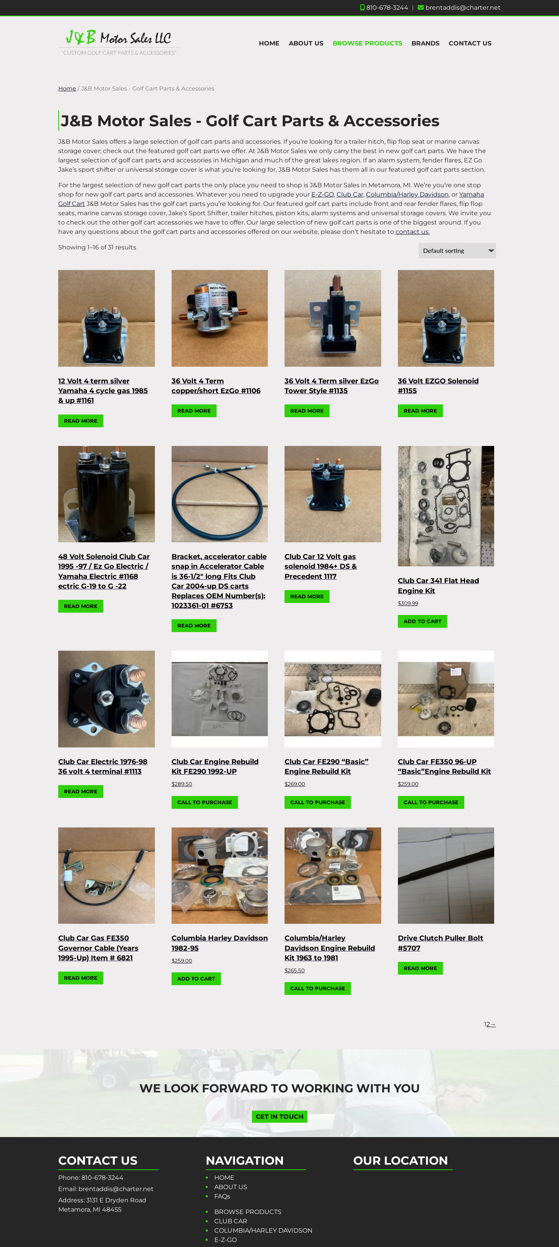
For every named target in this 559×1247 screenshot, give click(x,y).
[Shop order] (457, 250)
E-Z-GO (322, 194)
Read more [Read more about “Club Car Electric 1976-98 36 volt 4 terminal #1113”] (80, 791)
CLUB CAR (230, 1221)
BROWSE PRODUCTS (367, 43)
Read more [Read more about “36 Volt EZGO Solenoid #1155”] (420, 411)
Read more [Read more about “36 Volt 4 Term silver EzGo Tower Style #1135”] (307, 411)
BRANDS (425, 43)
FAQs (222, 1196)
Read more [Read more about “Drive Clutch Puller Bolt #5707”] (420, 968)
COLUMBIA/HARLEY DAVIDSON (263, 1230)
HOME (269, 43)
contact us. (413, 231)
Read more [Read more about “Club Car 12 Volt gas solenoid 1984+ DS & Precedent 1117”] (307, 596)
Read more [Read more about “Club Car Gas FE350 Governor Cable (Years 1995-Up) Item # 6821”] (80, 978)
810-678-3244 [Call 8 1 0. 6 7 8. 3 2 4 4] (102, 1177)
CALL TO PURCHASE (204, 802)
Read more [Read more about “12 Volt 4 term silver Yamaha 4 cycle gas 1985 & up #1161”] (80, 421)
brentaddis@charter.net (459, 7)
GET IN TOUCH (280, 1116)
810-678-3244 (384, 7)
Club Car (350, 194)
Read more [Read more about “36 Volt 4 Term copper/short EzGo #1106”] (194, 411)
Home (67, 88)
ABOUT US (306, 43)
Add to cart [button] (422, 621)
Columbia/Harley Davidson (407, 194)
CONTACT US (470, 43)
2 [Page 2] (488, 1024)
